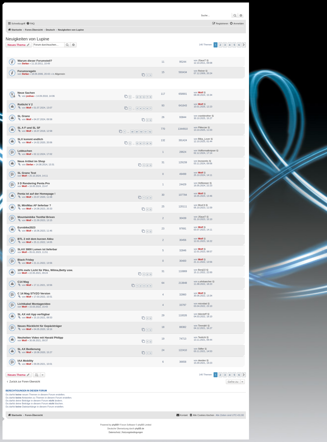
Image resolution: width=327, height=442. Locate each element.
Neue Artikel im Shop (31, 161)
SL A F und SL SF (29, 127)
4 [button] (229, 45)
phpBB (115, 425)
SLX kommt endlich (30, 139)
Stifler (201, 348)
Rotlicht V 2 (25, 104)
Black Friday (26, 259)
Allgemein (60, 74)
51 (146, 131)
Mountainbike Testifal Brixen (36, 217)
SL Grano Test (27, 172)
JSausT (202, 60)
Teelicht (202, 337)
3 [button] (225, 45)
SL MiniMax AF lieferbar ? (34, 205)
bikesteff (202, 314)
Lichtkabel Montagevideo (34, 303)
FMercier (202, 127)
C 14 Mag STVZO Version (34, 293)
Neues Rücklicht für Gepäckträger (40, 325)
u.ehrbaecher (205, 281)
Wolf (200, 92)
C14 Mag (23, 281)
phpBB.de (139, 428)
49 (137, 131)
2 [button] (220, 45)
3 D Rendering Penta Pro (34, 183)
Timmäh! (202, 325)
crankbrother (204, 116)
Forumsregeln (27, 71)
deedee (202, 360)
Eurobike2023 (26, 227)
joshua (30, 96)
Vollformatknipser (207, 150)
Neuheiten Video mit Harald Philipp (40, 337)
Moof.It (201, 205)
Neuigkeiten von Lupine (27, 39)
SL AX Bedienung (29, 349)
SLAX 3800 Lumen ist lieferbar (37, 249)
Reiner (201, 71)
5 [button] (234, 45)
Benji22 (202, 270)
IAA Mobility (25, 360)
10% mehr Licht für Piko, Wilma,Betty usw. (45, 270)
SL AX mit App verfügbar (34, 314)
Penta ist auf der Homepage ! (36, 193)
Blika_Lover (204, 139)
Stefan (25, 63)
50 (141, 131)
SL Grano (24, 116)
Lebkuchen (25, 150)
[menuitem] (30, 23)
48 (132, 131)
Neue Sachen (26, 92)
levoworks (203, 161)
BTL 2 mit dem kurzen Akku (35, 238)
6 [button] (239, 45)
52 (150, 131)
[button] (244, 44)
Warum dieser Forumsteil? (35, 60)
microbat (202, 303)
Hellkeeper (203, 183)
